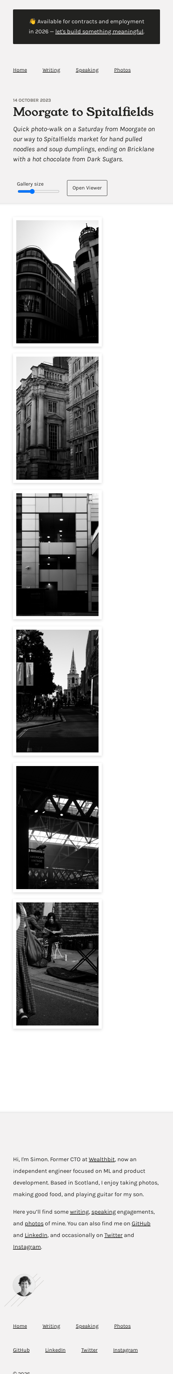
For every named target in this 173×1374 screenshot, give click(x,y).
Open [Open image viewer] (87, 188)
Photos (122, 70)
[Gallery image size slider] (39, 191)
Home (20, 70)
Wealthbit (102, 1159)
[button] (57, 282)
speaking (103, 1211)
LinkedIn (36, 1235)
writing (79, 1211)
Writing (51, 70)
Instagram (27, 1246)
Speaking (87, 70)
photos (34, 1223)
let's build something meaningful (99, 31)
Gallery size (30, 184)
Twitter (113, 1235)
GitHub (141, 1223)
